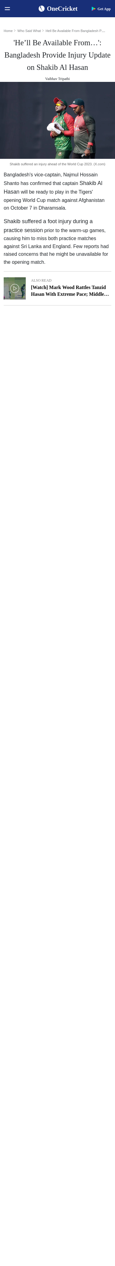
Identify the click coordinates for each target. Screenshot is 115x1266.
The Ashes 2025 (79, 1040)
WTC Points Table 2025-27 (31, 1002)
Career (13, 1177)
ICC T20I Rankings (24, 992)
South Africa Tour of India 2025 (86, 1050)
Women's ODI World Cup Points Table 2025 (32, 943)
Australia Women (22, 1119)
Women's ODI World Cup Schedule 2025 (32, 923)
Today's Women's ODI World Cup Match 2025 (32, 953)
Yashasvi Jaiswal (79, 943)
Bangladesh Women (24, 1129)
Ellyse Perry (75, 1002)
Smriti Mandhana (80, 982)
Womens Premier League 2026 (86, 1070)
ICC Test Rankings (23, 973)
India (11, 1040)
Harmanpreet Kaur (81, 992)
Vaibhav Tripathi (57, 79)
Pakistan (14, 1060)
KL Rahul (73, 963)
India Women (18, 1089)
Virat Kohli (74, 923)
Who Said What (29, 31)
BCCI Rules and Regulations (32, 1012)
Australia (15, 1050)
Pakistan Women (21, 1109)
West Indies (17, 1080)
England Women (21, 1099)
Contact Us (17, 1167)
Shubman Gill (77, 933)
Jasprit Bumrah (78, 953)
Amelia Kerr (75, 1012)
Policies (14, 1197)
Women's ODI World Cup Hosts (32, 963)
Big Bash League (79, 1060)
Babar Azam (75, 973)
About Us (15, 1157)
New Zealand (18, 1070)
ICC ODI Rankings (23, 982)
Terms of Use (18, 1187)
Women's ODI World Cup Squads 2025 (32, 933)
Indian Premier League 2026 (86, 1080)
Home (8, 31)
